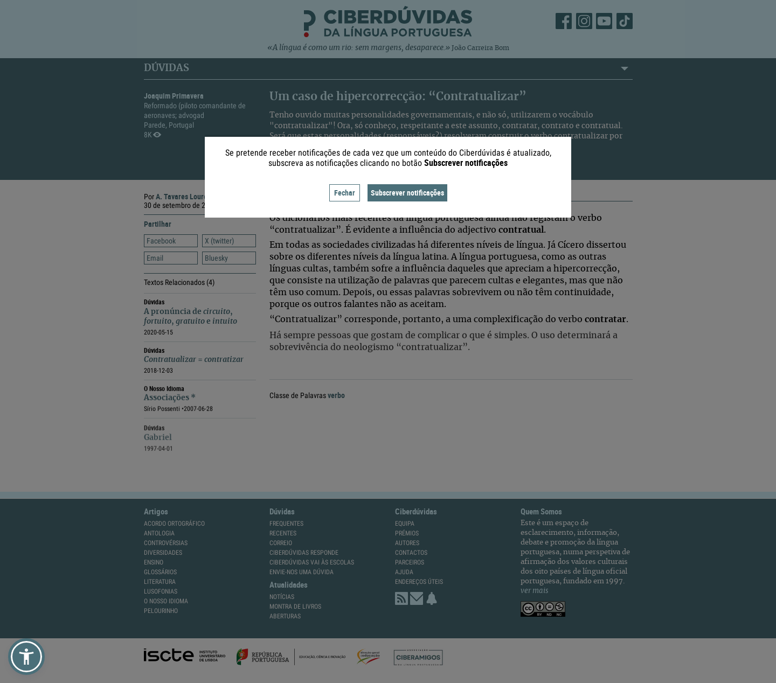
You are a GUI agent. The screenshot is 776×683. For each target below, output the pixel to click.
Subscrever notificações (407, 192)
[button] (26, 656)
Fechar (344, 192)
